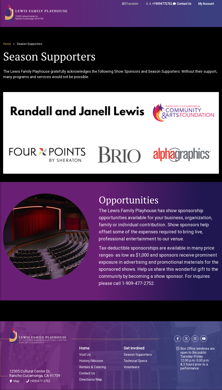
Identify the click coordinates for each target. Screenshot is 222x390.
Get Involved (134, 348)
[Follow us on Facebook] (178, 339)
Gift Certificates (199, 15)
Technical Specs (135, 361)
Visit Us (85, 355)
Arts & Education (155, 15)
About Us (179, 15)
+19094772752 (162, 3)
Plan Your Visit (105, 15)
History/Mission (91, 361)
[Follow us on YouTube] (203, 339)
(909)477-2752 (38, 381)
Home (7, 44)
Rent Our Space (129, 15)
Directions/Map (90, 379)
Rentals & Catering (92, 367)
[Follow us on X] (186, 339)
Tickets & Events (78, 15)
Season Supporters (138, 355)
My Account (206, 3)
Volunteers (131, 367)
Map (14, 381)
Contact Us (184, 3)
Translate (132, 3)
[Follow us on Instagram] (195, 339)
